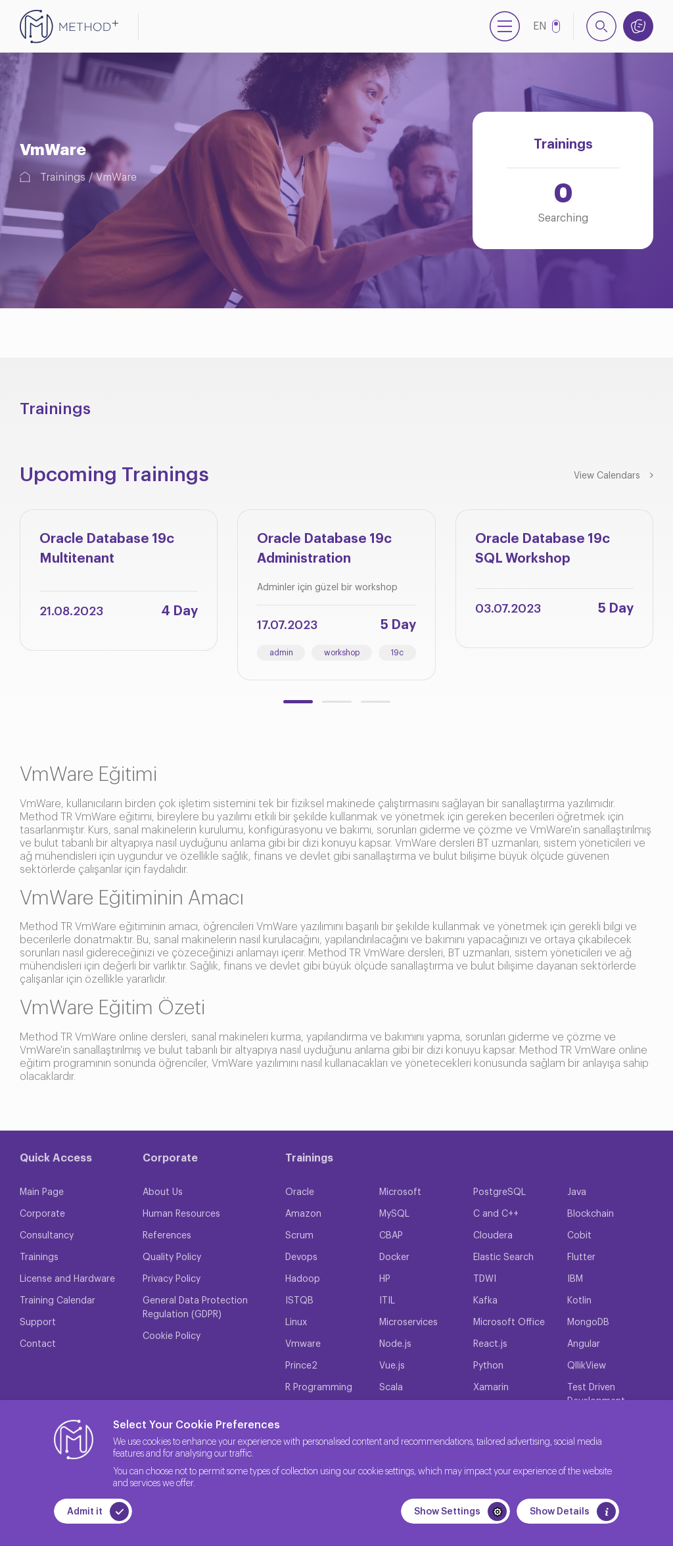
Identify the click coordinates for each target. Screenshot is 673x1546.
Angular (583, 1344)
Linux (296, 1322)
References (167, 1235)
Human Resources (181, 1214)
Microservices (408, 1322)
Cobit (579, 1235)
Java (576, 1192)
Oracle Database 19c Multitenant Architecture (106, 551)
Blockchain (590, 1214)
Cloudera (493, 1235)
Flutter (581, 1257)
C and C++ (496, 1214)
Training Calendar (57, 1300)
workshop (342, 653)
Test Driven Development (596, 1394)
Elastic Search (503, 1257)
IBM (575, 1279)
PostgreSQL (499, 1192)
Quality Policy (172, 1257)
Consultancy (47, 1235)
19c (397, 653)
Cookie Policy (171, 1336)
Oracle (299, 1192)
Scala (391, 1387)
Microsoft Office (509, 1322)
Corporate (42, 1214)
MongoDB (588, 1322)
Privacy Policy (171, 1279)
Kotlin (579, 1300)
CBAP (391, 1235)
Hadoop (302, 1279)
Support (38, 1322)
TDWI (484, 1279)
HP (384, 1279)
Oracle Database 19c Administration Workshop (324, 551)
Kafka (485, 1300)
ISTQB (299, 1300)
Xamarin (491, 1387)
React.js (490, 1344)
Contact (38, 1344)
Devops (301, 1257)
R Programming (318, 1387)
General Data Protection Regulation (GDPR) (195, 1307)
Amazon (303, 1214)
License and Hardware (67, 1279)
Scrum (299, 1235)
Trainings (62, 177)
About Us (163, 1192)
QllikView (586, 1365)
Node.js (395, 1344)
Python (488, 1365)
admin (281, 653)
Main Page (42, 1192)
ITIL (387, 1300)
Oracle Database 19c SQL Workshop (542, 548)
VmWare (116, 177)
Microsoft (400, 1192)
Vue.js (392, 1365)
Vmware (303, 1344)
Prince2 (301, 1365)
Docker (394, 1257)
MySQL (394, 1214)
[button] (298, 701)
